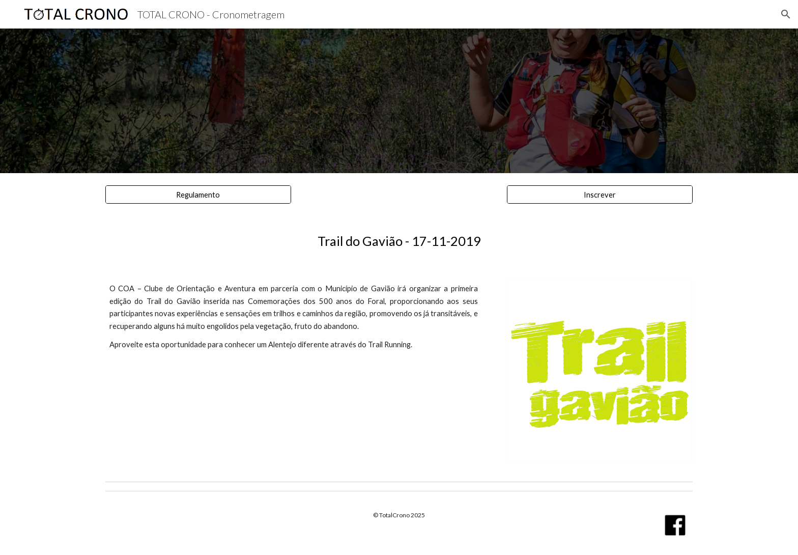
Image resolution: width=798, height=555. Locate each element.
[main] (399, 241)
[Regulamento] (198, 194)
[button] (786, 14)
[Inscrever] (599, 194)
